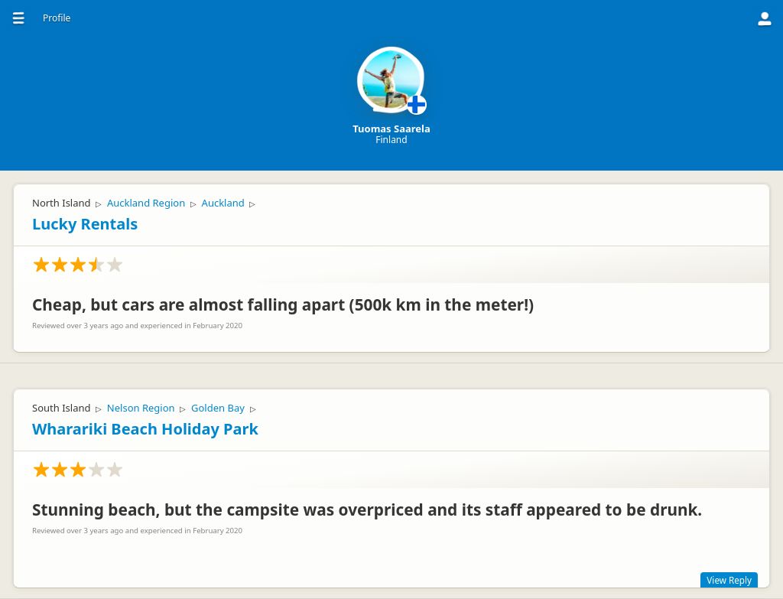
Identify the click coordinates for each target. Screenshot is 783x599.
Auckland (223, 203)
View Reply (729, 580)
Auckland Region (146, 203)
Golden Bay (218, 408)
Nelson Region (141, 408)
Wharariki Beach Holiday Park (145, 428)
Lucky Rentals (85, 223)
